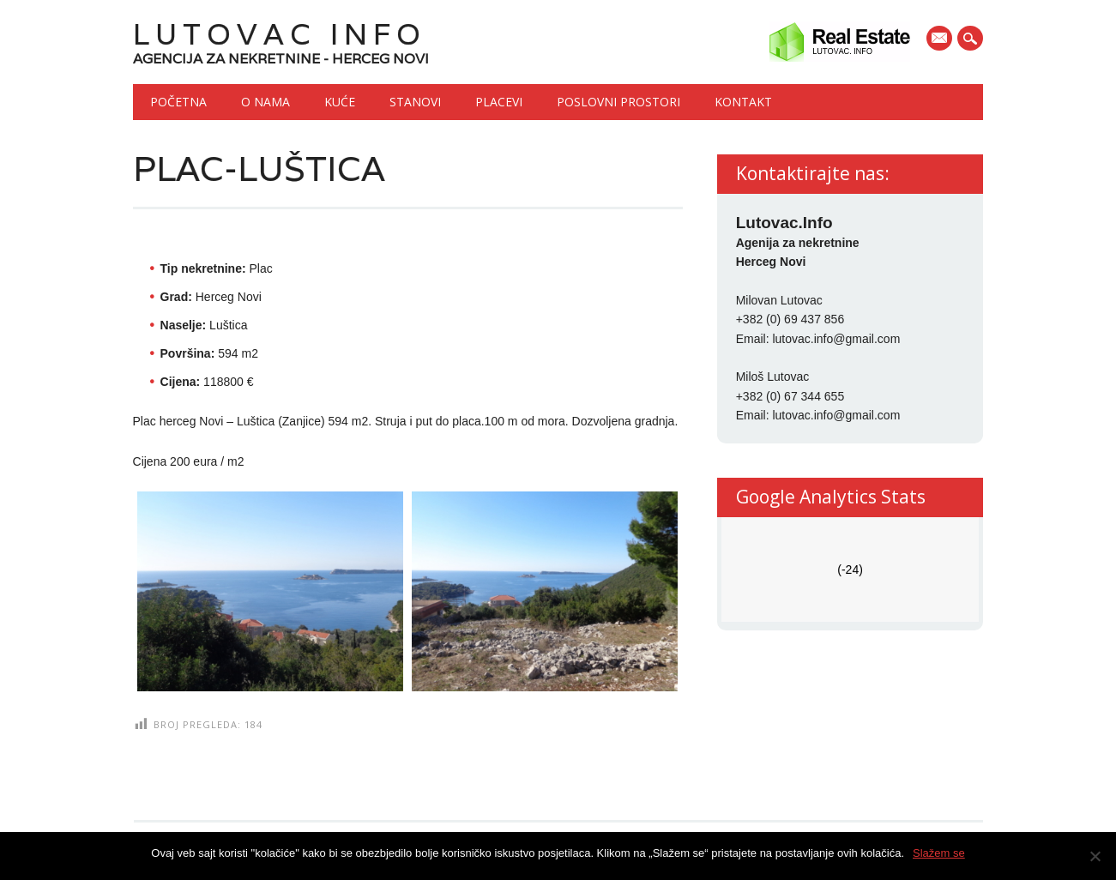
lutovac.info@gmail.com (836, 339)
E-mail (941, 39)
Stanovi (415, 101)
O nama (265, 101)
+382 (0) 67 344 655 (790, 396)
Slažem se (939, 853)
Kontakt (743, 101)
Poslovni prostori (618, 101)
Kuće (339, 101)
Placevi (498, 101)
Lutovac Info (279, 34)
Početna (178, 101)
